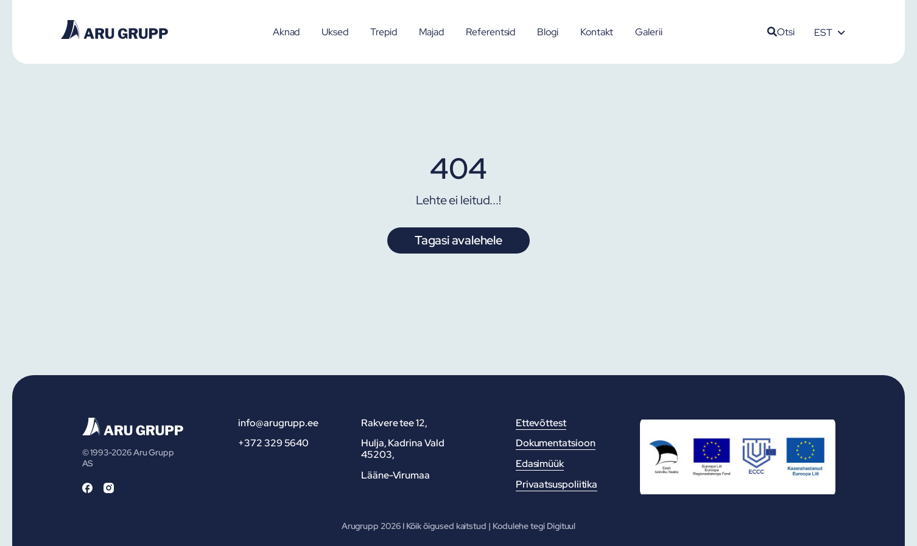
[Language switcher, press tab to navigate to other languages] (829, 32)
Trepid (383, 32)
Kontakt (596, 32)
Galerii (648, 32)
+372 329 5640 (273, 443)
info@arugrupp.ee (278, 422)
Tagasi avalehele (458, 240)
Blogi (547, 32)
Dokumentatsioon (556, 443)
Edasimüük (540, 463)
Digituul (561, 525)
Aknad (286, 32)
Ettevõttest (541, 422)
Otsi (781, 32)
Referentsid (490, 32)
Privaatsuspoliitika (556, 484)
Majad (431, 32)
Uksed (334, 32)
